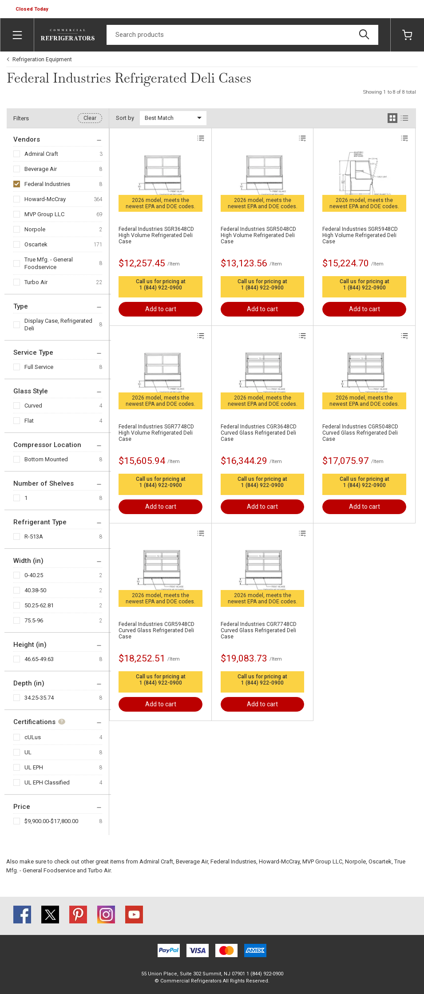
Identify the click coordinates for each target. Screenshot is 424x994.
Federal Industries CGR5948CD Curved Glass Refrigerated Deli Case (156, 630)
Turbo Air (36, 282)
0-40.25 (33, 575)
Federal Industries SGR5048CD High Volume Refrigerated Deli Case (258, 235)
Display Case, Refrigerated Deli (58, 324)
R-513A (33, 536)
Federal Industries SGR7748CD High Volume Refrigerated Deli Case (156, 433)
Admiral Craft (41, 153)
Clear (89, 118)
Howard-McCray (45, 199)
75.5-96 (33, 620)
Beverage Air (40, 169)
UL (28, 752)
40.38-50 (35, 590)
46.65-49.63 (39, 659)
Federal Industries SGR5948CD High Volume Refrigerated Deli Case (360, 235)
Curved (33, 405)
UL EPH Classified (47, 782)
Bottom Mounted (46, 459)
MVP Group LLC (44, 214)
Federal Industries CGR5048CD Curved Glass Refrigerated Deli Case (360, 433)
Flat (29, 420)
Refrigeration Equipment (42, 59)
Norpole (34, 229)
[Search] (242, 35)
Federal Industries (47, 184)
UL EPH (33, 767)
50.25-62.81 (39, 605)
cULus (32, 737)
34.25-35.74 (39, 697)
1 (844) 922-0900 (160, 288)
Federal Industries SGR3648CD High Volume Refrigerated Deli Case (156, 235)
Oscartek (36, 244)
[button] (33, 9)
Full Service (38, 367)
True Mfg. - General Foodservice (48, 263)
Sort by (125, 118)
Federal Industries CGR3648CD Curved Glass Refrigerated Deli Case (259, 433)
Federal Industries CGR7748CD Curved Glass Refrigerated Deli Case (259, 630)
